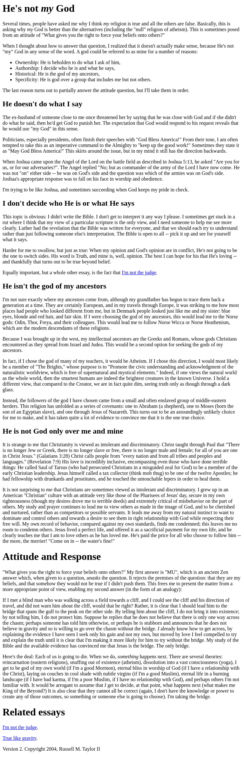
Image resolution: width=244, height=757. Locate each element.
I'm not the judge (139, 272)
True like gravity (19, 738)
